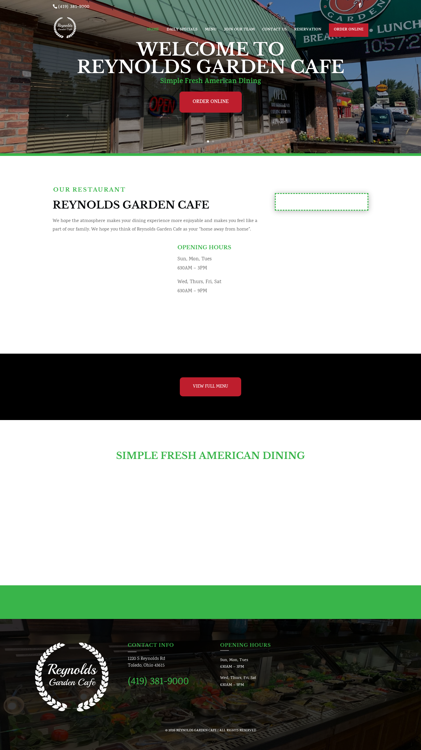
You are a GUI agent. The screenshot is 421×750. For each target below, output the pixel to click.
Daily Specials (182, 30)
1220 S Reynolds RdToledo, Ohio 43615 (146, 662)
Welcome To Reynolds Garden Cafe (210, 58)
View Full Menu (210, 386)
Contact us (274, 30)
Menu (210, 30)
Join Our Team (239, 30)
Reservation (307, 30)
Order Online (348, 30)
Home (153, 30)
